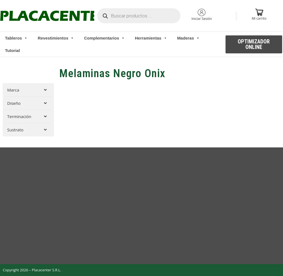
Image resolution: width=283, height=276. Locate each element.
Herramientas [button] (151, 38)
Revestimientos (56, 38)
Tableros (16, 38)
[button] (254, 44)
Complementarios (104, 38)
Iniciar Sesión (202, 18)
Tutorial (12, 50)
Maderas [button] (188, 38)
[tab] (28, 90)
